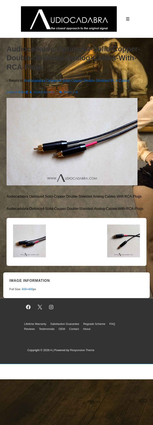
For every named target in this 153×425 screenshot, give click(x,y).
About (86, 329)
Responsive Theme (82, 350)
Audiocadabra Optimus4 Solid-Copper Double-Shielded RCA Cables (76, 80)
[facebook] (28, 307)
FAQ (112, 324)
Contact (74, 329)
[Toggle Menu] (127, 18)
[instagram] (51, 307)
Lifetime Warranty (35, 324)
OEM (61, 329)
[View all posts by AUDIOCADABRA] (42, 92)
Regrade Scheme (94, 324)
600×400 (27, 289)
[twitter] (40, 307)
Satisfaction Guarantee (64, 324)
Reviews (29, 329)
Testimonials (47, 329)
